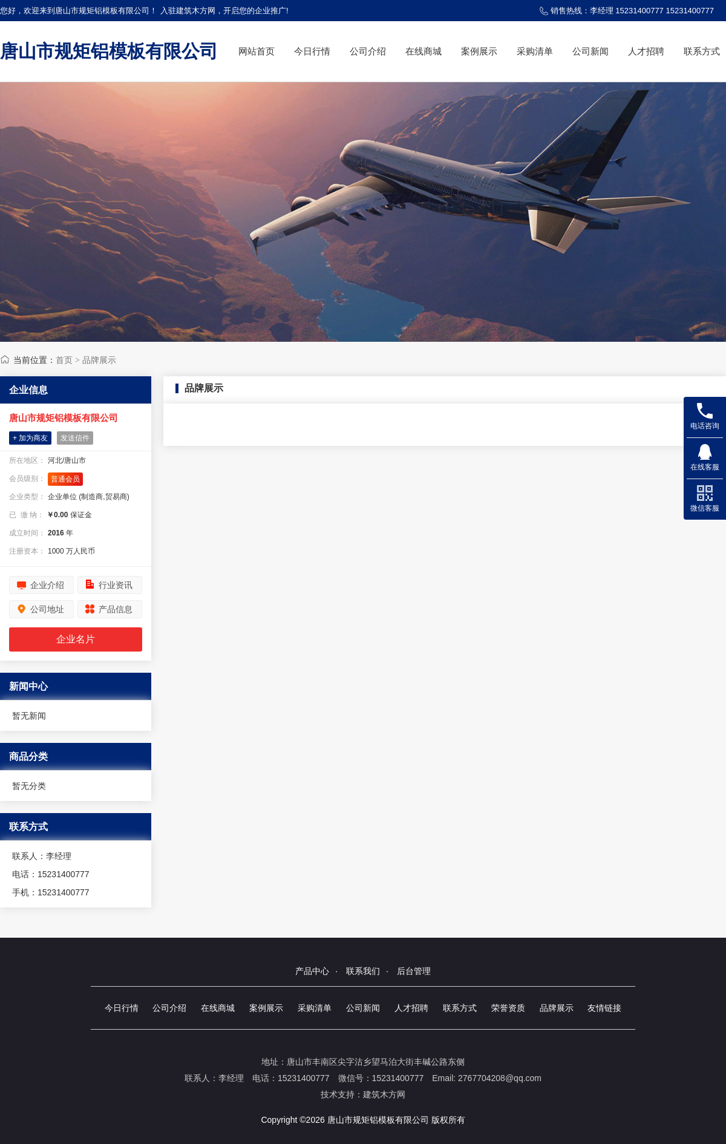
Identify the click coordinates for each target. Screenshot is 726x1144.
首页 (64, 360)
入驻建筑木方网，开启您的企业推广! (224, 10)
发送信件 (75, 438)
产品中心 (312, 971)
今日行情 (312, 51)
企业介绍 (47, 585)
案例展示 (479, 51)
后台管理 (414, 971)
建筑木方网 (384, 1094)
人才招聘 (646, 51)
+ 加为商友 (30, 438)
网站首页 (256, 51)
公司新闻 (590, 51)
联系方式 (702, 51)
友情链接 (604, 1008)
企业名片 (75, 639)
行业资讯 (115, 585)
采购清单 (535, 51)
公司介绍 (368, 51)
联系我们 (363, 971)
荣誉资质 (508, 1008)
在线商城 (423, 51)
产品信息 (115, 609)
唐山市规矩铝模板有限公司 (109, 51)
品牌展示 (99, 360)
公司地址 (47, 609)
